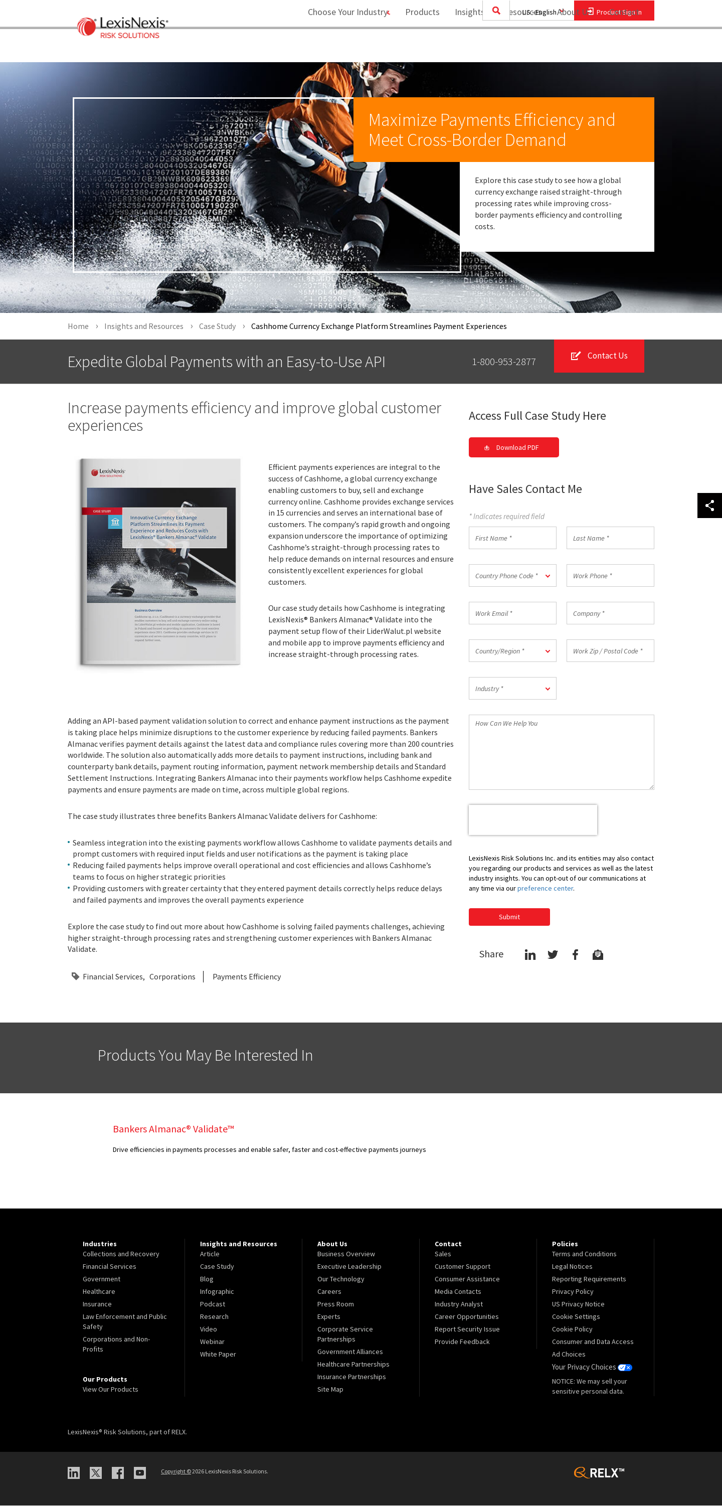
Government (101, 1279)
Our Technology (341, 1279)
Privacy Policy (573, 1291)
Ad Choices (569, 1354)
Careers (329, 1291)
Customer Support (462, 1266)
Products (417, 48)
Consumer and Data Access (593, 1342)
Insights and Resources (493, 48)
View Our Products (110, 1389)
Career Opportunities (467, 1316)
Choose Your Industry (338, 48)
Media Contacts (458, 1291)
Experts (328, 1316)
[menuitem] (417, 48)
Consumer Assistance (467, 1279)
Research (214, 1316)
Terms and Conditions (584, 1254)
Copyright (176, 1471)
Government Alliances (350, 1352)
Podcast (212, 1304)
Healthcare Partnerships (353, 1364)
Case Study (217, 1266)
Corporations (172, 976)
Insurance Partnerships (351, 1377)
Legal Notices (572, 1266)
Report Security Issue (467, 1329)
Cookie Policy (572, 1329)
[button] (513, 576)
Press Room (335, 1304)
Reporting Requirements (589, 1279)
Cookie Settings (576, 1316)
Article (210, 1254)
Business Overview (346, 1254)
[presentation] (533, 820)
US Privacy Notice (578, 1304)
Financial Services (113, 976)
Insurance (97, 1304)
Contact (624, 48)
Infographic (217, 1291)
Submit (509, 916)
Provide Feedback (462, 1342)
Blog (207, 1279)
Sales (443, 1254)
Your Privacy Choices (591, 1367)
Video (208, 1329)
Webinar (212, 1342)
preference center (545, 888)
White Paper (218, 1354)
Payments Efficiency (247, 976)
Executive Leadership (349, 1266)
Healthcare (99, 1291)
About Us (569, 48)
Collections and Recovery (121, 1254)
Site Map (330, 1389)
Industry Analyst (459, 1304)
